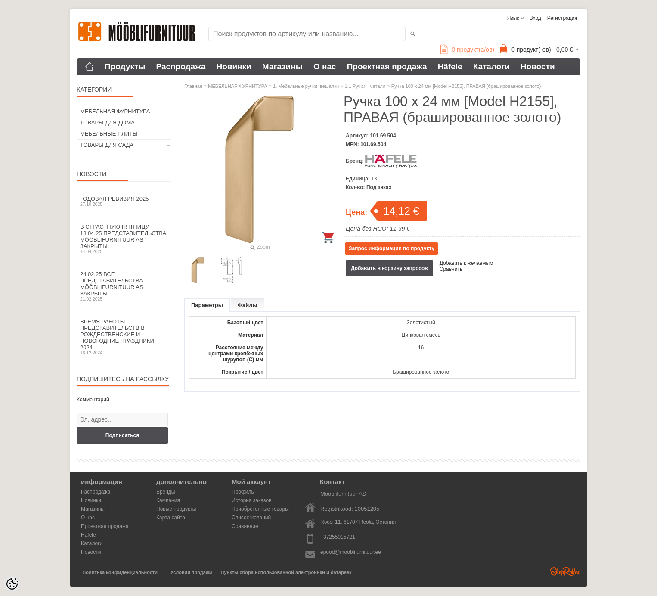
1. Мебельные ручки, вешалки (306, 86)
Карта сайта (170, 518)
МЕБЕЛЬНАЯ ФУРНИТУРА (115, 111)
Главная (193, 86)
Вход (535, 18)
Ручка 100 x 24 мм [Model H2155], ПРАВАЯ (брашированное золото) (466, 86)
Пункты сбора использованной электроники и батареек (286, 572)
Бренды (165, 492)
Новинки (233, 66)
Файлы (247, 305)
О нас (324, 66)
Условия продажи (191, 572)
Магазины (282, 66)
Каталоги (491, 66)
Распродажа (181, 66)
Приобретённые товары (260, 509)
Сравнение (245, 526)
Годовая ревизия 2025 (124, 201)
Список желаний (251, 518)
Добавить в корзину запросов (389, 268)
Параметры (207, 305)
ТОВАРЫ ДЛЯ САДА (106, 145)
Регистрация (562, 18)
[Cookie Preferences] (12, 584)
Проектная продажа (387, 66)
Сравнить (451, 269)
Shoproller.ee (565, 571)
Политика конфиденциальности (120, 572)
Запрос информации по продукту (391, 248)
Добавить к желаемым (466, 263)
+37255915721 (337, 537)
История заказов (252, 500)
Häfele (450, 66)
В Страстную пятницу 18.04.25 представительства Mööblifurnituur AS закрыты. (124, 239)
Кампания (168, 500)
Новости (538, 66)
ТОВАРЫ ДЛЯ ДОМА (107, 122)
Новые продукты (176, 509)
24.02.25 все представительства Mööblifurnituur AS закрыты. (124, 286)
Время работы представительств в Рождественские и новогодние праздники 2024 (124, 336)
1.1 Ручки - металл (365, 86)
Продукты (125, 66)
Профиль (243, 492)
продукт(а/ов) (467, 49)
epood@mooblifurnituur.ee (350, 552)
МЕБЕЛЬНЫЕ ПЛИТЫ (109, 133)
